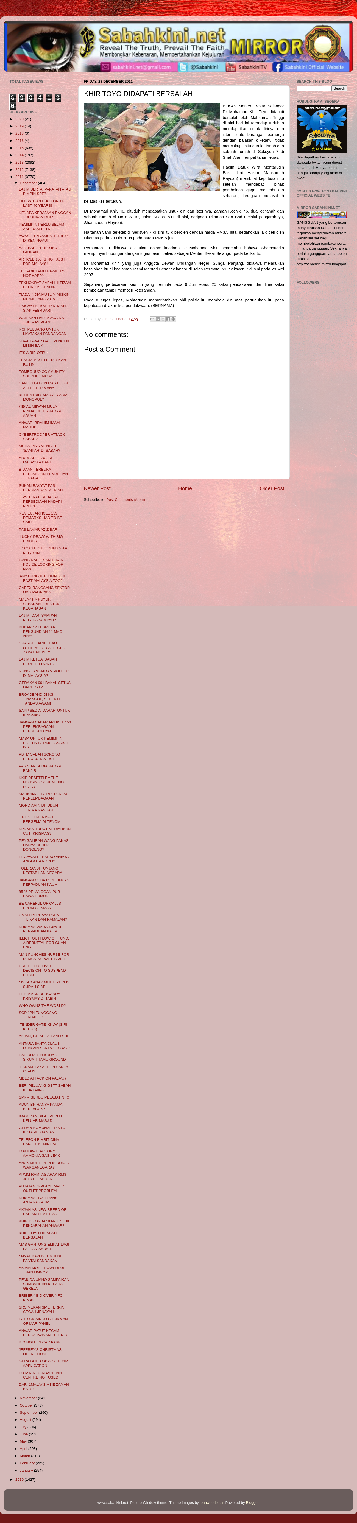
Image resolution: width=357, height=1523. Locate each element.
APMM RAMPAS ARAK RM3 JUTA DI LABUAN (42, 1176)
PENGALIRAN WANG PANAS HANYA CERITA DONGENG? (44, 845)
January (27, 1470)
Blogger (252, 1502)
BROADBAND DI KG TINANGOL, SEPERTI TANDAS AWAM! (39, 698)
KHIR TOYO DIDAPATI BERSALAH (38, 1235)
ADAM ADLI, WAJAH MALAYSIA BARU (36, 460)
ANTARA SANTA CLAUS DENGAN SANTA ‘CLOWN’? (44, 1045)
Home (185, 488)
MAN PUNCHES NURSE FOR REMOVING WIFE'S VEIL (44, 956)
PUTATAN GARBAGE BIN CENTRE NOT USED (40, 1375)
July (23, 1427)
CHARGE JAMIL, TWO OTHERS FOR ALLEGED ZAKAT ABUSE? (42, 647)
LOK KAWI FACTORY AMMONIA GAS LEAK (39, 1153)
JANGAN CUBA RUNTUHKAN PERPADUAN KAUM (44, 882)
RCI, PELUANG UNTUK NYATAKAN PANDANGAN (42, 331)
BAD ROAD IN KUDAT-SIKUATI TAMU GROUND (42, 1057)
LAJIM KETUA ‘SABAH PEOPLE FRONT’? (38, 661)
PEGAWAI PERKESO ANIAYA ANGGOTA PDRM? (44, 859)
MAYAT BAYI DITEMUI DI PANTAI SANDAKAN (40, 1258)
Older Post (272, 488)
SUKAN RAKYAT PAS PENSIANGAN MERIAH (41, 488)
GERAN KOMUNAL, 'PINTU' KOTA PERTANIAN (42, 1130)
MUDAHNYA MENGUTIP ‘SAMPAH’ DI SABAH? (39, 448)
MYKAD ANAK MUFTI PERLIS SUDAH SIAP (44, 984)
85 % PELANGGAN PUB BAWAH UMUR (39, 894)
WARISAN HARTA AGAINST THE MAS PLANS (42, 320)
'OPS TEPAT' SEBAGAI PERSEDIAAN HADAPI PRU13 (40, 501)
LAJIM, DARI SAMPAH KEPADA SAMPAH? (38, 617)
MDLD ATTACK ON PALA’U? (42, 1078)
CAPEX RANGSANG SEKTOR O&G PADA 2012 (44, 590)
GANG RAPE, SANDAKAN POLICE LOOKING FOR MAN (41, 564)
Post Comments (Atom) (126, 500)
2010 (20, 1479)
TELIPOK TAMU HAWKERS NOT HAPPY (42, 273)
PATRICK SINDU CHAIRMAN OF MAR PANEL (43, 1321)
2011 (20, 177)
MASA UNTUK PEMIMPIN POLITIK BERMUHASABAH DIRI (44, 742)
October (27, 1405)
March (25, 1456)
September (29, 1412)
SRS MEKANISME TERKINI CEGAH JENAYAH (42, 1309)
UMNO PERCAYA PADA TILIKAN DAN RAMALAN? (43, 917)
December (29, 183)
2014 (20, 155)
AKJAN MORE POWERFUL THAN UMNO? (42, 1270)
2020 (20, 119)
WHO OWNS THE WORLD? (42, 1006)
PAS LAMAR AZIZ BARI (38, 529)
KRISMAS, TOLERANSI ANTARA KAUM (38, 1200)
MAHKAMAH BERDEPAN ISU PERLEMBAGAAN (44, 796)
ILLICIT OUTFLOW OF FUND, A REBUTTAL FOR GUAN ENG (44, 942)
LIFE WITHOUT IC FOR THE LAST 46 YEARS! (43, 203)
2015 (20, 148)
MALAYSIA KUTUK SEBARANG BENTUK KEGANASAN (39, 603)
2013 (20, 162)
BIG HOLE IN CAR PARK (40, 1342)
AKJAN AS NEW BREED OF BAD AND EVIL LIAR (42, 1212)
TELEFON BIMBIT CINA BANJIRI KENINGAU (39, 1142)
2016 (20, 141)
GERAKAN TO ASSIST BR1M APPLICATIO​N (43, 1363)
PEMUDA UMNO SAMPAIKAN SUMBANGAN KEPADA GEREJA (44, 1284)
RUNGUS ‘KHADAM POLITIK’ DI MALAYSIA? (44, 673)
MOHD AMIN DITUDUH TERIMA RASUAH (38, 807)
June (24, 1434)
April (24, 1449)
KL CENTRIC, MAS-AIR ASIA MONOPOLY (43, 397)
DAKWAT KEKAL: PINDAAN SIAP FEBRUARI (42, 308)
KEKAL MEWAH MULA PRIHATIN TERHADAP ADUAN (40, 410)
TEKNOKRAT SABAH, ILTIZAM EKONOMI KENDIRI (45, 285)
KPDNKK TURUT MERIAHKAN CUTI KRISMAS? (45, 831)
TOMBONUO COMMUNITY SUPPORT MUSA (42, 374)
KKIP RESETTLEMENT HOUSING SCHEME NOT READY (42, 782)
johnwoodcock (212, 1502)
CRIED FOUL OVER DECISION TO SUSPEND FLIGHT (42, 970)
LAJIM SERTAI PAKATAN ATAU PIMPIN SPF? (45, 191)
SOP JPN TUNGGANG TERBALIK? (38, 1015)
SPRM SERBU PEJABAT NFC (44, 1097)
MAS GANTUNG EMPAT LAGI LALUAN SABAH (44, 1246)
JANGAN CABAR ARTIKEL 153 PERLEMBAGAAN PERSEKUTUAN (45, 726)
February (28, 1463)
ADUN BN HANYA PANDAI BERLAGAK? (41, 1106)
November (29, 1398)
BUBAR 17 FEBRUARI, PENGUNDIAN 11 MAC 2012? (40, 631)
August (26, 1420)
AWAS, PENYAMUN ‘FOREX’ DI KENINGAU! (43, 238)
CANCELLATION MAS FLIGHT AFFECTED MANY (44, 385)
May (24, 1441)
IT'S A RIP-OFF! (32, 353)
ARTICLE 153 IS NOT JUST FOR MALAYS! (42, 261)
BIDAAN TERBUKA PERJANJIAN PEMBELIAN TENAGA (43, 473)
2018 (20, 133)
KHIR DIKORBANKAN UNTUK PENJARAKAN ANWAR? (44, 1223)
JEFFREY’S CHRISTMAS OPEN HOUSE (40, 1352)
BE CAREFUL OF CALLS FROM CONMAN (40, 905)
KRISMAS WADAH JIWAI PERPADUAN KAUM (40, 929)
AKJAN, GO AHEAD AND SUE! (45, 1036)
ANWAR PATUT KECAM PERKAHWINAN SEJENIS (43, 1333)
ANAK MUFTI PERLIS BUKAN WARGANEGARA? (44, 1165)
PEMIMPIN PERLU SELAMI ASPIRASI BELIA (42, 226)
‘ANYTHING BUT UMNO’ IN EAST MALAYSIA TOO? (42, 578)
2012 (20, 169)
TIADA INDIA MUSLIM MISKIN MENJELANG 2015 (44, 296)
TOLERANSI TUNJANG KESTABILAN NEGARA (40, 870)
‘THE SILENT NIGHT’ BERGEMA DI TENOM (39, 819)
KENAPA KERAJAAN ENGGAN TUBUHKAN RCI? (45, 215)
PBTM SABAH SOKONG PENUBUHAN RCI (39, 756)
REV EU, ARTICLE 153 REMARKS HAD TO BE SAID (40, 517)
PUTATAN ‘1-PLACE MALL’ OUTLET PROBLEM (41, 1188)
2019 (20, 126)
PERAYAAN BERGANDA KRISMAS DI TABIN (39, 996)
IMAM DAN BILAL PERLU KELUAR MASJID (40, 1118)
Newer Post (97, 488)
